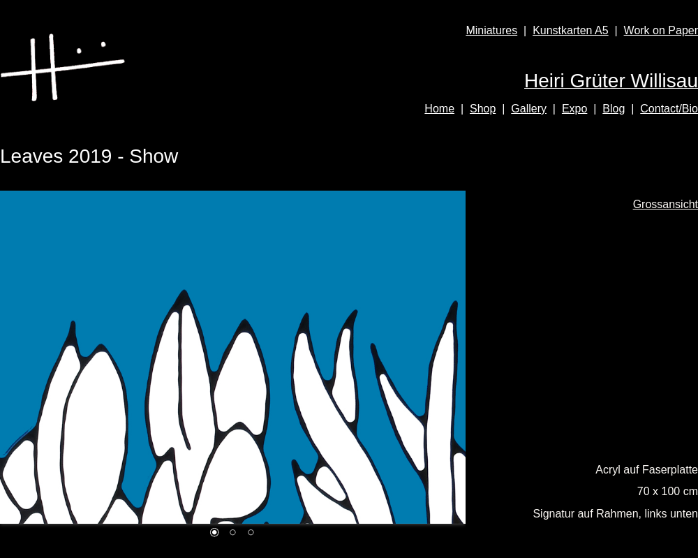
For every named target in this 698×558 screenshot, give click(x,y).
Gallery (529, 109)
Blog (613, 109)
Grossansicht (665, 204)
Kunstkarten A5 (571, 30)
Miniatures (491, 30)
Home (439, 109)
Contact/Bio (669, 109)
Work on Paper (661, 30)
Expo (574, 109)
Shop (483, 109)
